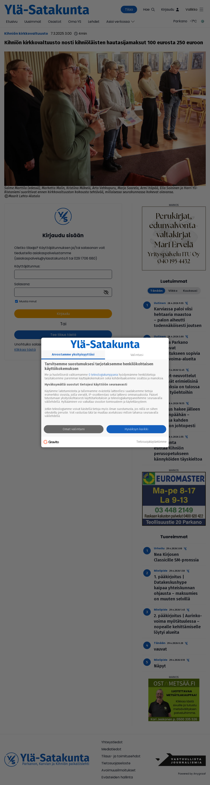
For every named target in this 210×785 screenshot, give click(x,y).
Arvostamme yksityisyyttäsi (73, 354)
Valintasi (137, 355)
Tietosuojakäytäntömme (151, 442)
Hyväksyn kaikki (136, 429)
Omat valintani (74, 429)
